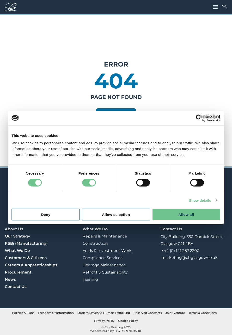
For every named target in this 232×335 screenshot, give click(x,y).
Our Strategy (17, 236)
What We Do (17, 250)
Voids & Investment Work (107, 250)
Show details (200, 200)
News (10, 279)
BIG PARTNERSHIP (128, 331)
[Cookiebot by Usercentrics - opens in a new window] (199, 118)
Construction (95, 243)
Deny (45, 215)
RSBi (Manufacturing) (26, 243)
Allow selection (116, 215)
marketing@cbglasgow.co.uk (189, 257)
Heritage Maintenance (104, 265)
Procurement (18, 272)
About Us (14, 229)
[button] (215, 7)
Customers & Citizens (26, 258)
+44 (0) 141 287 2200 (180, 250)
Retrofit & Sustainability (105, 272)
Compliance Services (102, 258)
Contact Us (15, 286)
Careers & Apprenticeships (31, 265)
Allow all (186, 215)
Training (90, 279)
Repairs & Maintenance (105, 236)
